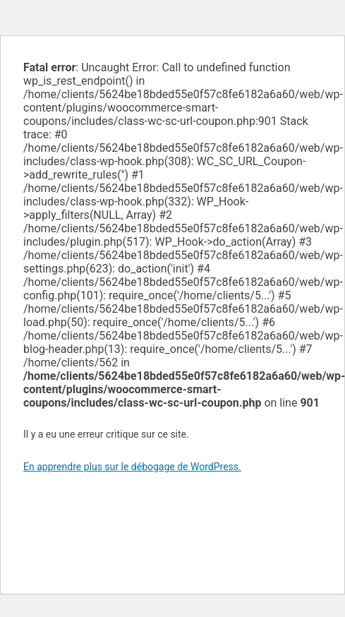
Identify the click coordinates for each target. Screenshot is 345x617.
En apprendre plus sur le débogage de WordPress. (132, 466)
